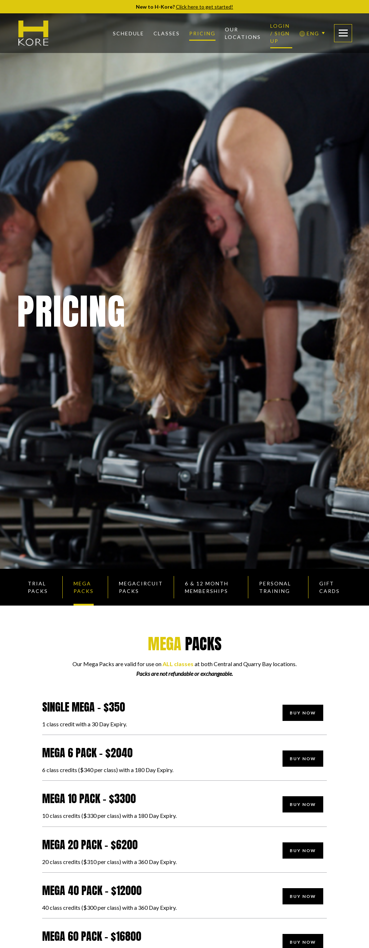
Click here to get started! (204, 7)
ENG (309, 33)
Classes (167, 33)
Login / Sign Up (280, 33)
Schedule (128, 33)
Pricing (202, 33)
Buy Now (303, 713)
